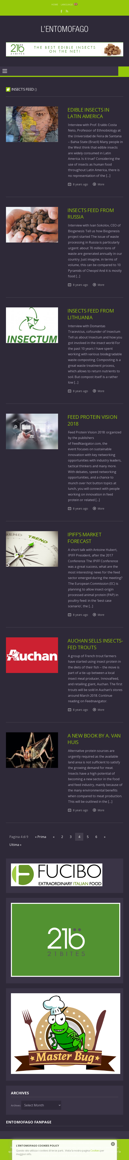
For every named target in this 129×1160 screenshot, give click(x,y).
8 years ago (80, 184)
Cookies (95, 1150)
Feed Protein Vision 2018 (93, 420)
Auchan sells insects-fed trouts (93, 644)
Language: (69, 4)
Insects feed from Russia (91, 213)
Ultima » (15, 845)
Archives (15, 1105)
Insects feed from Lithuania (91, 314)
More (101, 184)
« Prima (40, 837)
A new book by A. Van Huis (95, 739)
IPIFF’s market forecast (85, 537)
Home (54, 4)
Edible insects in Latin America (89, 113)
